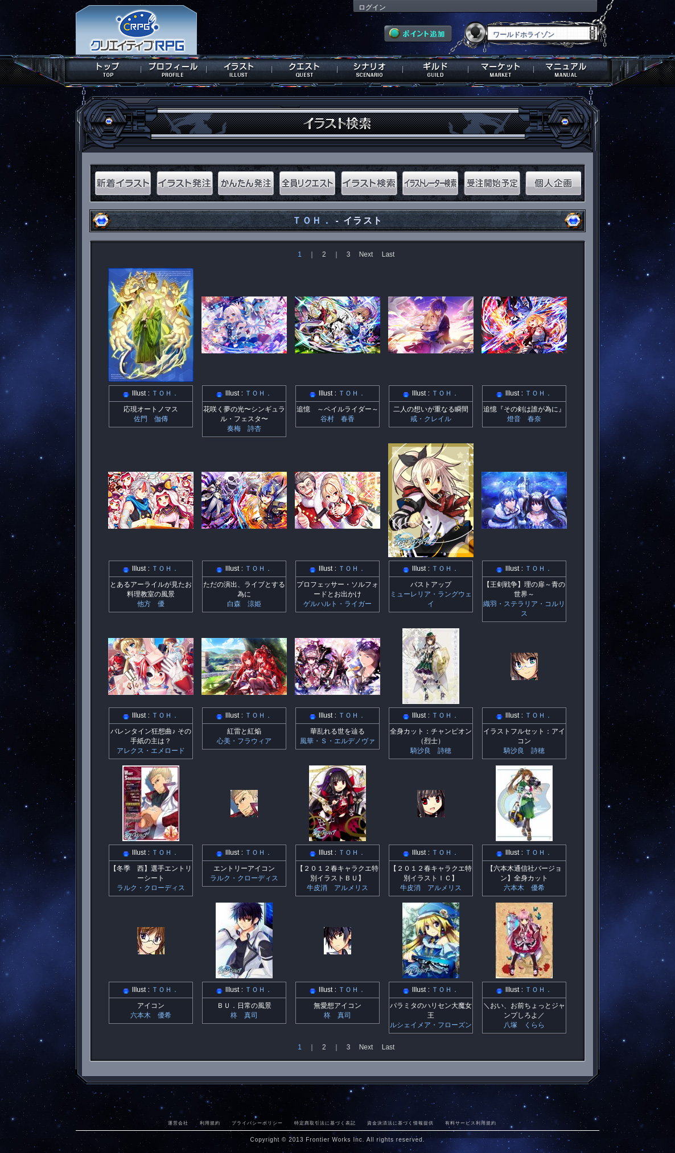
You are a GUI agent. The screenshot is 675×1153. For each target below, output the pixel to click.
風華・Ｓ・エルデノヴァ (337, 741)
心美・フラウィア (244, 741)
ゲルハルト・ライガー (337, 604)
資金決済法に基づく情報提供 (400, 1123)
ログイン (372, 7)
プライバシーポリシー (257, 1123)
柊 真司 (244, 1015)
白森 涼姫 (244, 604)
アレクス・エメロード (151, 751)
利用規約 (210, 1123)
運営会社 (178, 1123)
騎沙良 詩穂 (430, 751)
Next (366, 254)
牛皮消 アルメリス (337, 888)
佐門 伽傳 (151, 419)
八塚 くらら (524, 1025)
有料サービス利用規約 (470, 1123)
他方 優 (150, 604)
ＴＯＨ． (312, 220)
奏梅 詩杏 (244, 429)
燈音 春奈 (524, 419)
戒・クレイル (430, 419)
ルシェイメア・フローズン (431, 1025)
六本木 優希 (524, 888)
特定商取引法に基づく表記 (325, 1123)
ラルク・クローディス (151, 888)
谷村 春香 (337, 419)
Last (388, 254)
